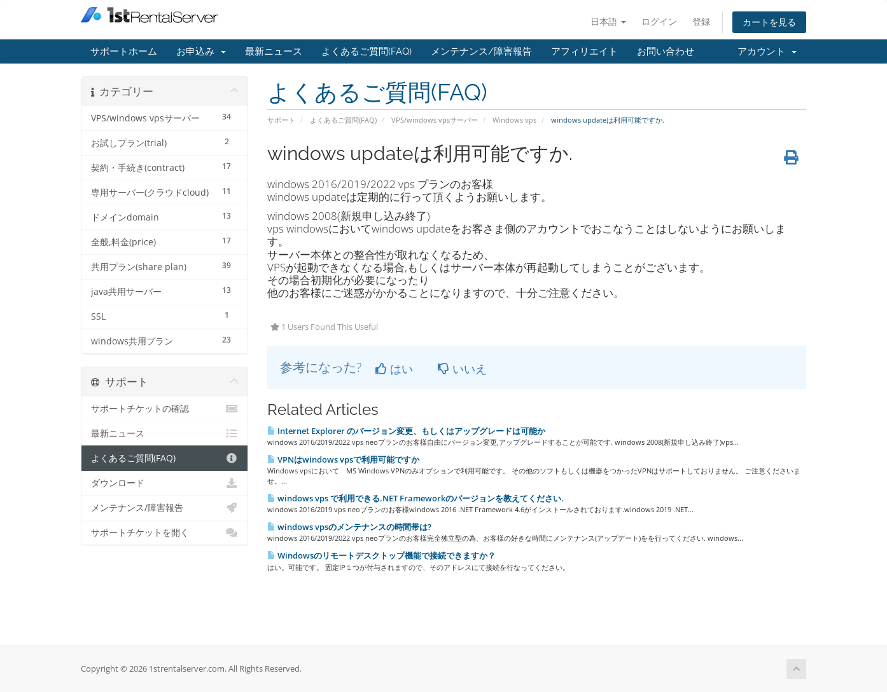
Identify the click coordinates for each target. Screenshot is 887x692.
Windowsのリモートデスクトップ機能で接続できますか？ (381, 555)
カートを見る (769, 22)
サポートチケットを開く (164, 532)
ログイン (659, 21)
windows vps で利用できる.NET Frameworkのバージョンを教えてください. (415, 498)
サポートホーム (123, 51)
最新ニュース (273, 51)
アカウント (767, 51)
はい (394, 368)
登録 (701, 21)
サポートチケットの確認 (164, 408)
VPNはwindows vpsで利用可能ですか (343, 459)
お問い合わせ (665, 51)
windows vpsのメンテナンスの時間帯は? (349, 527)
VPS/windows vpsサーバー (434, 120)
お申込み (201, 51)
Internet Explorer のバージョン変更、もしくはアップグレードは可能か (406, 431)
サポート (281, 120)
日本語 (608, 21)
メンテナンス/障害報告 (481, 51)
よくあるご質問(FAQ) (366, 51)
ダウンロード (164, 483)
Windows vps (514, 120)
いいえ (462, 368)
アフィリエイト (584, 51)
